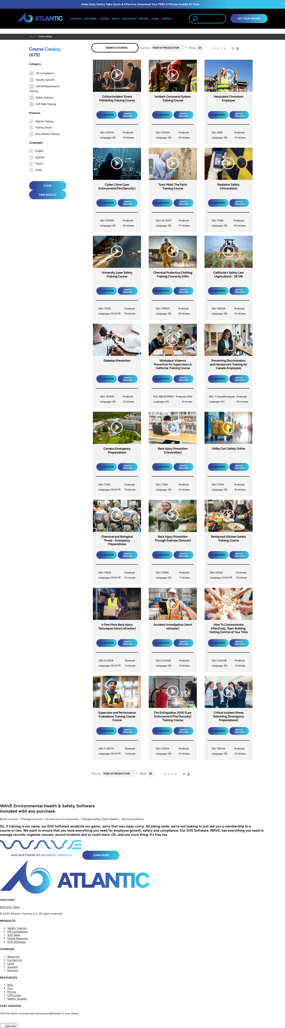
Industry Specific (42, 80)
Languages (36, 142)
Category (35, 64)
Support (12, 967)
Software (90, 18)
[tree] (49, 89)
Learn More (101, 855)
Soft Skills (13, 935)
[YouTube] (17, 1021)
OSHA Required (17, 938)
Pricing (11, 992)
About (116, 18)
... (228, 48)
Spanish (39, 157)
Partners (12, 970)
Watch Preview (128, 114)
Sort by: (145, 47)
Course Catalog (45, 36)
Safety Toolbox (17, 998)
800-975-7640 (10, 907)
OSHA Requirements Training (44, 88)
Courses (75, 18)
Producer (35, 113)
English (39, 151)
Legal (10, 963)
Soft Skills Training (42, 104)
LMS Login (14, 995)
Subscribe (8, 1025)
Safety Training (40, 97)
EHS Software (16, 942)
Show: (192, 47)
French (39, 163)
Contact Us (14, 960)
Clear (48, 185)
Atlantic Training (44, 121)
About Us (13, 956)
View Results (47, 194)
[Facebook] (7, 1021)
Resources (129, 18)
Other (38, 170)
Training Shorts (43, 127)
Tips (10, 988)
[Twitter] (12, 1021)
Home (32, 36)
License (104, 18)
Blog (10, 985)
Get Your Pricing (249, 18)
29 (232, 48)
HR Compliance (41, 73)
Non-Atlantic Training (47, 134)
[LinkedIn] (2, 1021)
